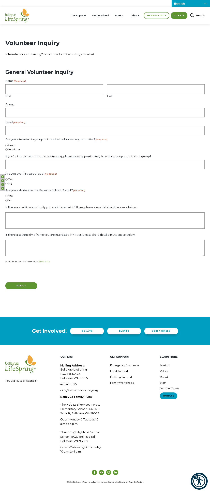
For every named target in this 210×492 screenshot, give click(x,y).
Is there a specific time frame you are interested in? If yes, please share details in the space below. (70, 234)
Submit (21, 285)
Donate (179, 15)
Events (118, 15)
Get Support (78, 15)
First (8, 96)
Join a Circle (161, 331)
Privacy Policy (44, 261)
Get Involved (100, 15)
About (135, 15)
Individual (14, 149)
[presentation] (31, 272)
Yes (10, 179)
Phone (9, 104)
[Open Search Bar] (196, 15)
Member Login (156, 15)
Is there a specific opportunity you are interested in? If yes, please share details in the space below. (71, 207)
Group (12, 145)
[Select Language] (191, 3)
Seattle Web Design (117, 482)
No (10, 183)
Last (109, 96)
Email (15, 122)
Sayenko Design (136, 482)
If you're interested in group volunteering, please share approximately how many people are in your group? (78, 156)
